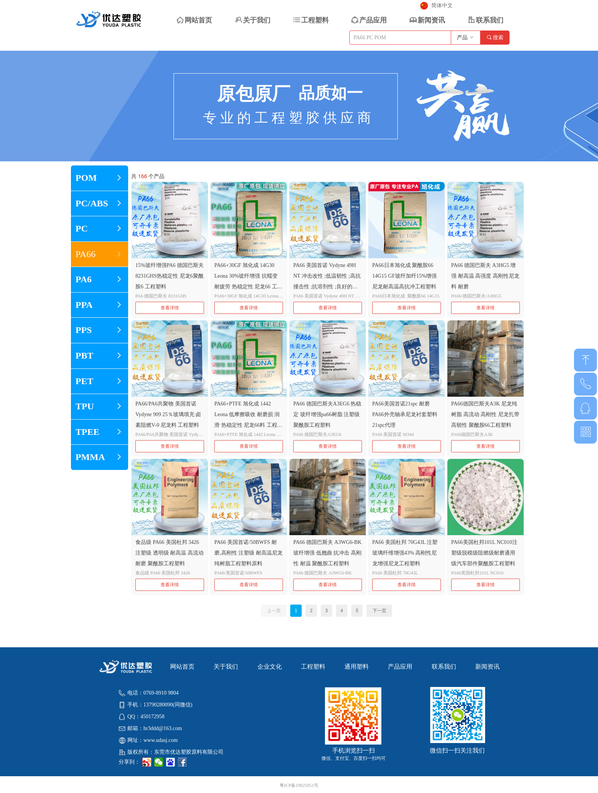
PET (100, 381)
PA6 (100, 280)
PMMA (100, 457)
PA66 (100, 254)
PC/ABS (100, 204)
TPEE (100, 432)
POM (100, 178)
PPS (100, 330)
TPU (100, 407)
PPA (100, 305)
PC (100, 229)
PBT (100, 356)
